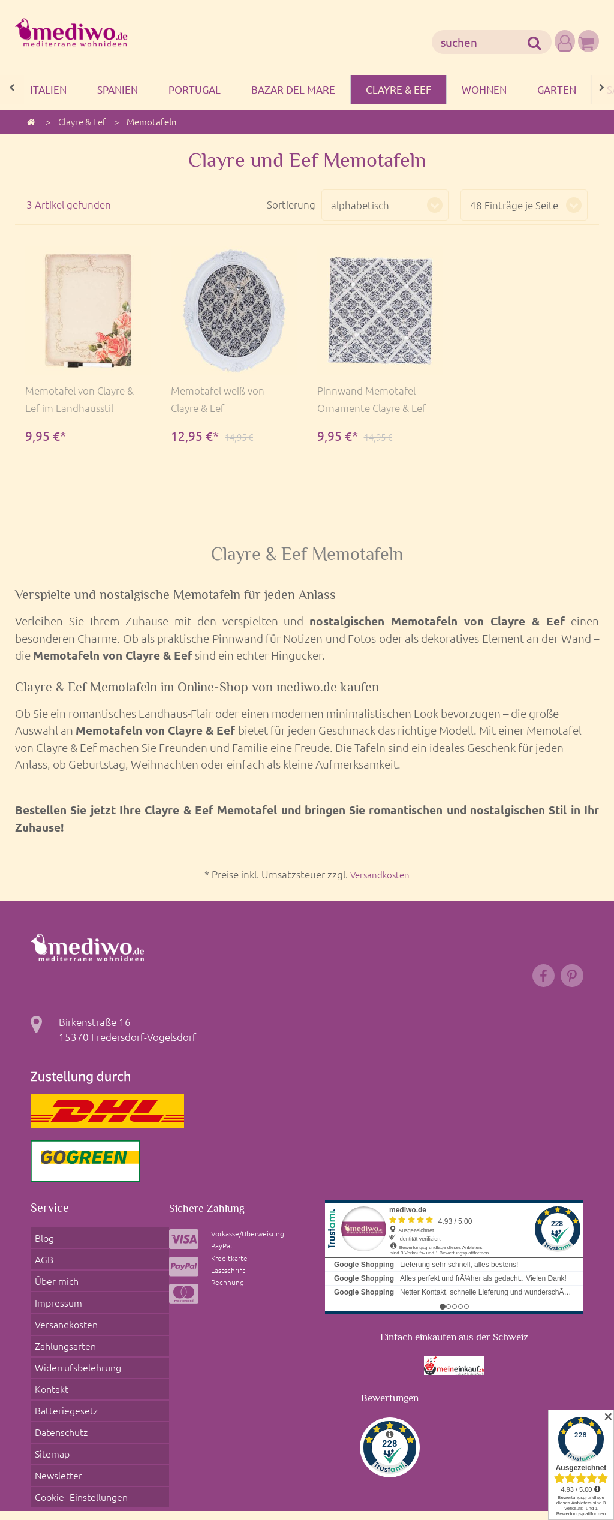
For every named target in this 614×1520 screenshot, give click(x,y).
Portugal (194, 89)
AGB (40, 1258)
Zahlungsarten (64, 1319)
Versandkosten (380, 874)
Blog (41, 1243)
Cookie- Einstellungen (79, 1424)
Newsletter (55, 1409)
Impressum (55, 1288)
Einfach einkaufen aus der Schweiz (454, 1346)
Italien (48, 89)
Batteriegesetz (64, 1364)
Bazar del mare (293, 89)
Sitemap (49, 1394)
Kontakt (49, 1349)
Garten (556, 89)
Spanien (117, 89)
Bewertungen (390, 1406)
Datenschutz (60, 1379)
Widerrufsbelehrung (76, 1334)
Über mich (54, 1273)
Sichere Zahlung (211, 1216)
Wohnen (484, 89)
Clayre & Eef (398, 89)
